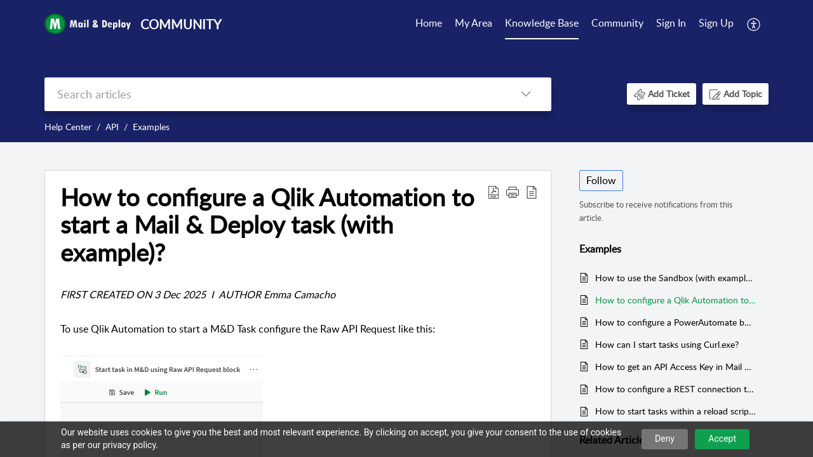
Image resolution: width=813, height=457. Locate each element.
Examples (151, 127)
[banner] (406, 71)
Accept (722, 439)
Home (428, 23)
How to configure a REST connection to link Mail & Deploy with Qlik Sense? (675, 389)
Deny (665, 439)
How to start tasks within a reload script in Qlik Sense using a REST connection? (675, 411)
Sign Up (716, 23)
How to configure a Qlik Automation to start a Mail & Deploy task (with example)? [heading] (267, 225)
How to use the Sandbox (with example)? (675, 278)
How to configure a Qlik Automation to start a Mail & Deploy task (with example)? (675, 300)
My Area (473, 23)
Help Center (67, 127)
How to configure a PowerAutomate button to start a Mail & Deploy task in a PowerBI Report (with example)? (675, 322)
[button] (754, 24)
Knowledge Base (542, 23)
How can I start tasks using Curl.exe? (667, 344)
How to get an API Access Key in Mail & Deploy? (675, 367)
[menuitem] (428, 24)
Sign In (671, 23)
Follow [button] (601, 180)
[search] (272, 94)
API (112, 127)
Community (617, 23)
